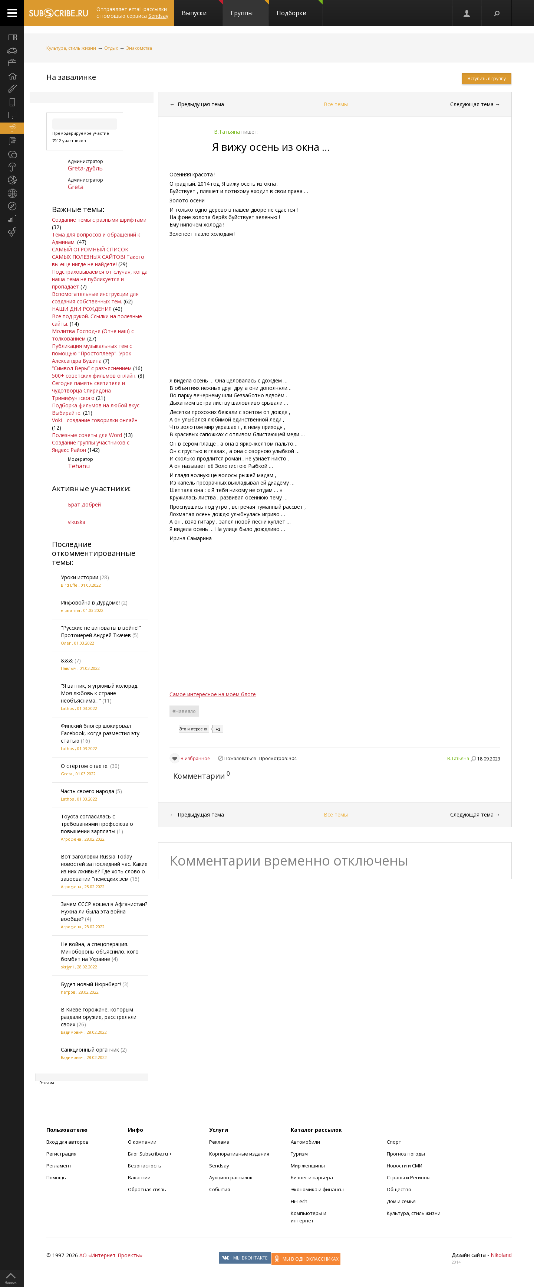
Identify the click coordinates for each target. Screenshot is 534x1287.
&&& (67, 660)
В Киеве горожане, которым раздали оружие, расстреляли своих (98, 1017)
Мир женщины (308, 1165)
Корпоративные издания (239, 1153)
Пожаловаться (240, 758)
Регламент (59, 1165)
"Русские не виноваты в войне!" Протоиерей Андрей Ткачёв (101, 631)
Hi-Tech (299, 1201)
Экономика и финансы (317, 1189)
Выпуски (202, 8)
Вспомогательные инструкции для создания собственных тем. (95, 297)
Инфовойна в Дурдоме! (90, 602)
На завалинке (71, 77)
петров (68, 992)
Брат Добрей (84, 504)
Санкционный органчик (90, 1049)
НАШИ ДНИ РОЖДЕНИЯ (82, 308)
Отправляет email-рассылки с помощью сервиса (132, 12)
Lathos (67, 708)
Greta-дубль (85, 168)
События (219, 1189)
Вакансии (139, 1177)
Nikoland (501, 1254)
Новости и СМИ (404, 1165)
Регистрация (61, 1153)
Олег (66, 643)
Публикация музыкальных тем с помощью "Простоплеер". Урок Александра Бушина (92, 353)
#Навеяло (184, 711)
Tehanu (79, 466)
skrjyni (67, 967)
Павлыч (68, 668)
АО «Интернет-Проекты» (110, 1255)
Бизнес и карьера (312, 1177)
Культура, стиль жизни (71, 48)
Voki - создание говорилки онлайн (95, 420)
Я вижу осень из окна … (271, 147)
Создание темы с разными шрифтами (99, 219)
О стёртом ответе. (85, 765)
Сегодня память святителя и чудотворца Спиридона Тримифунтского (88, 390)
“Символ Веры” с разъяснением (92, 368)
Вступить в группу (487, 78)
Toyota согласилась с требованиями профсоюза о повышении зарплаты (97, 824)
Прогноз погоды (406, 1153)
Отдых (111, 48)
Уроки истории (79, 577)
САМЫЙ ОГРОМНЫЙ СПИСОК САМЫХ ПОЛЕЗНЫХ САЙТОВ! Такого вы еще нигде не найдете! (98, 257)
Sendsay (219, 1165)
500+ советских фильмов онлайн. (94, 375)
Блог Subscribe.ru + (150, 1153)
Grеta (75, 187)
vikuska (76, 521)
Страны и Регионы (409, 1177)
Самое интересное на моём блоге (212, 694)
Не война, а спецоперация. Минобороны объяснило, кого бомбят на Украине (100, 951)
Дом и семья (401, 1201)
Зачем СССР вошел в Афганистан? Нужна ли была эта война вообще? (104, 911)
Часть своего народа (87, 791)
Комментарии (199, 776)
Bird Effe (69, 585)
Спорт (394, 1141)
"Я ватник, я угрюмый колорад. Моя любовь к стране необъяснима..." (99, 693)
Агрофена (71, 839)
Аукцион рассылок (231, 1177)
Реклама (219, 1141)
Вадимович (72, 1032)
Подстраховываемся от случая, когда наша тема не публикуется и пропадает (100, 279)
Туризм (299, 1153)
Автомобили (305, 1141)
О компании (142, 1141)
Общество (399, 1189)
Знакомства (139, 48)
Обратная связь (147, 1189)
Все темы (336, 104)
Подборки (300, 8)
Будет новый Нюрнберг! (91, 984)
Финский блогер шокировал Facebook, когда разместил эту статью (100, 733)
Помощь (56, 1177)
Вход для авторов (67, 1141)
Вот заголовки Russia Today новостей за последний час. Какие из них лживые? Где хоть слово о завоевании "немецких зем (104, 867)
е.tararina (70, 610)
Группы (250, 8)
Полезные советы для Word (87, 435)
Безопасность (144, 1165)
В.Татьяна (458, 758)
